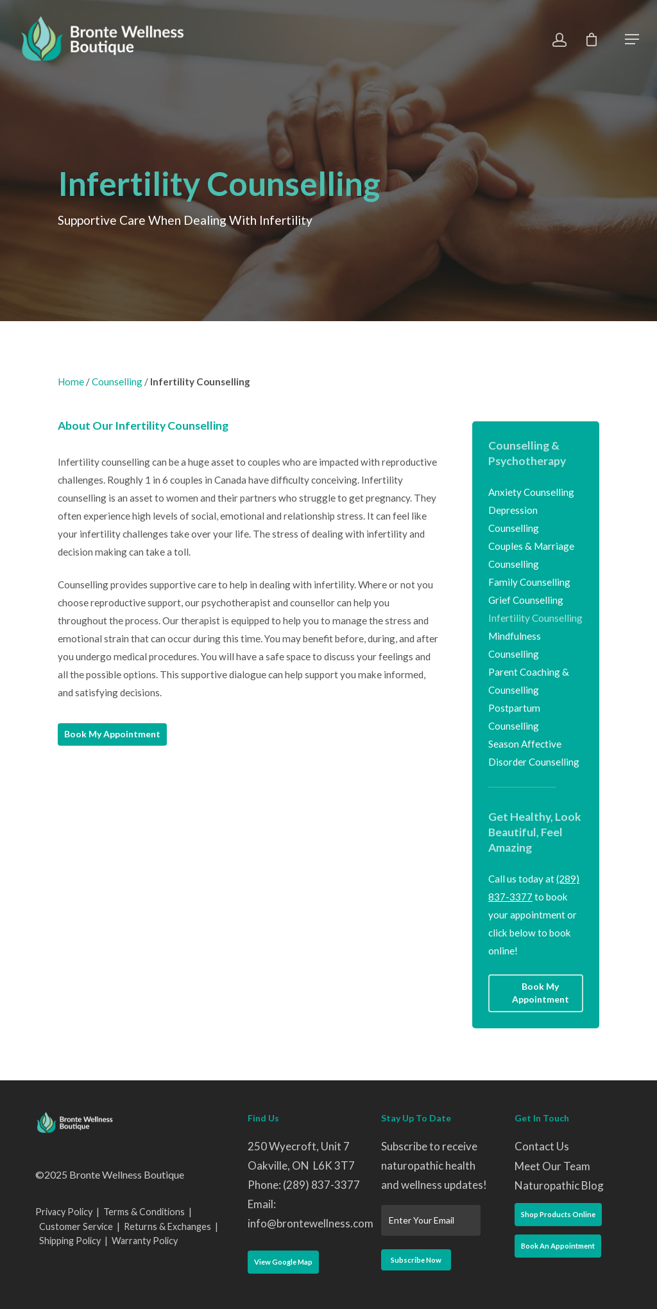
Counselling (117, 381)
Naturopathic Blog (559, 1185)
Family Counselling (529, 582)
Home (71, 381)
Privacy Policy (63, 1211)
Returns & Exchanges (167, 1226)
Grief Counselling (525, 600)
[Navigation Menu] (632, 39)
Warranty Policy (145, 1240)
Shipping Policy (70, 1240)
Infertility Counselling (535, 618)
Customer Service (76, 1226)
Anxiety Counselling (531, 492)
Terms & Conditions (144, 1211)
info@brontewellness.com (310, 1223)
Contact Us (542, 1146)
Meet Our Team (552, 1166)
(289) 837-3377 (321, 1184)
